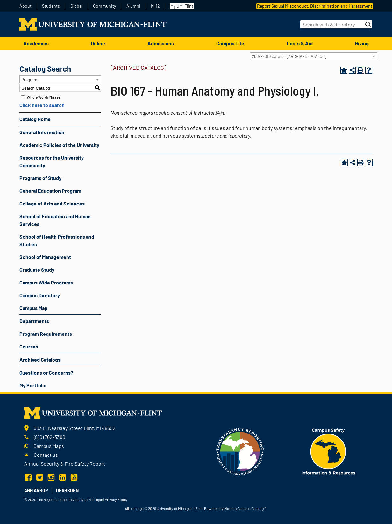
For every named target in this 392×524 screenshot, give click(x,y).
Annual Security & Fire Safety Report (64, 464)
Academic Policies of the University (59, 145)
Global (76, 6)
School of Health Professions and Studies (56, 240)
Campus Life (230, 43)
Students (51, 6)
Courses (28, 346)
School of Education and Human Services (55, 220)
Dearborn (67, 490)
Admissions (160, 43)
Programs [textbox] (30, 79)
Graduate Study (36, 270)
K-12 (155, 6)
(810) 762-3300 (49, 437)
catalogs (137, 508)
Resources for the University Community (51, 161)
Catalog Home (35, 119)
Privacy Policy (116, 499)
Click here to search (42, 105)
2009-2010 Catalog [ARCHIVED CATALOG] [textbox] (289, 56)
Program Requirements (45, 334)
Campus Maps (48, 446)
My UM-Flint (181, 6)
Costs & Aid (300, 43)
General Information (41, 132)
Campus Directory (39, 295)
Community (104, 6)
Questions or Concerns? (46, 373)
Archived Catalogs (40, 359)
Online (98, 43)
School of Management (45, 257)
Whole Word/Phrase (43, 97)
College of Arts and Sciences (52, 203)
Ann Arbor (36, 490)
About (25, 6)
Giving (362, 43)
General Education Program (50, 191)
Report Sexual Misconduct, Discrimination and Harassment (314, 6)
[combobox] (313, 56)
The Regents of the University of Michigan (70, 499)
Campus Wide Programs (46, 282)
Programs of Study (40, 178)
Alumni (133, 6)
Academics (36, 43)
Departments (34, 321)
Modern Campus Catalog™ (245, 508)
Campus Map (33, 308)
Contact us (46, 455)
